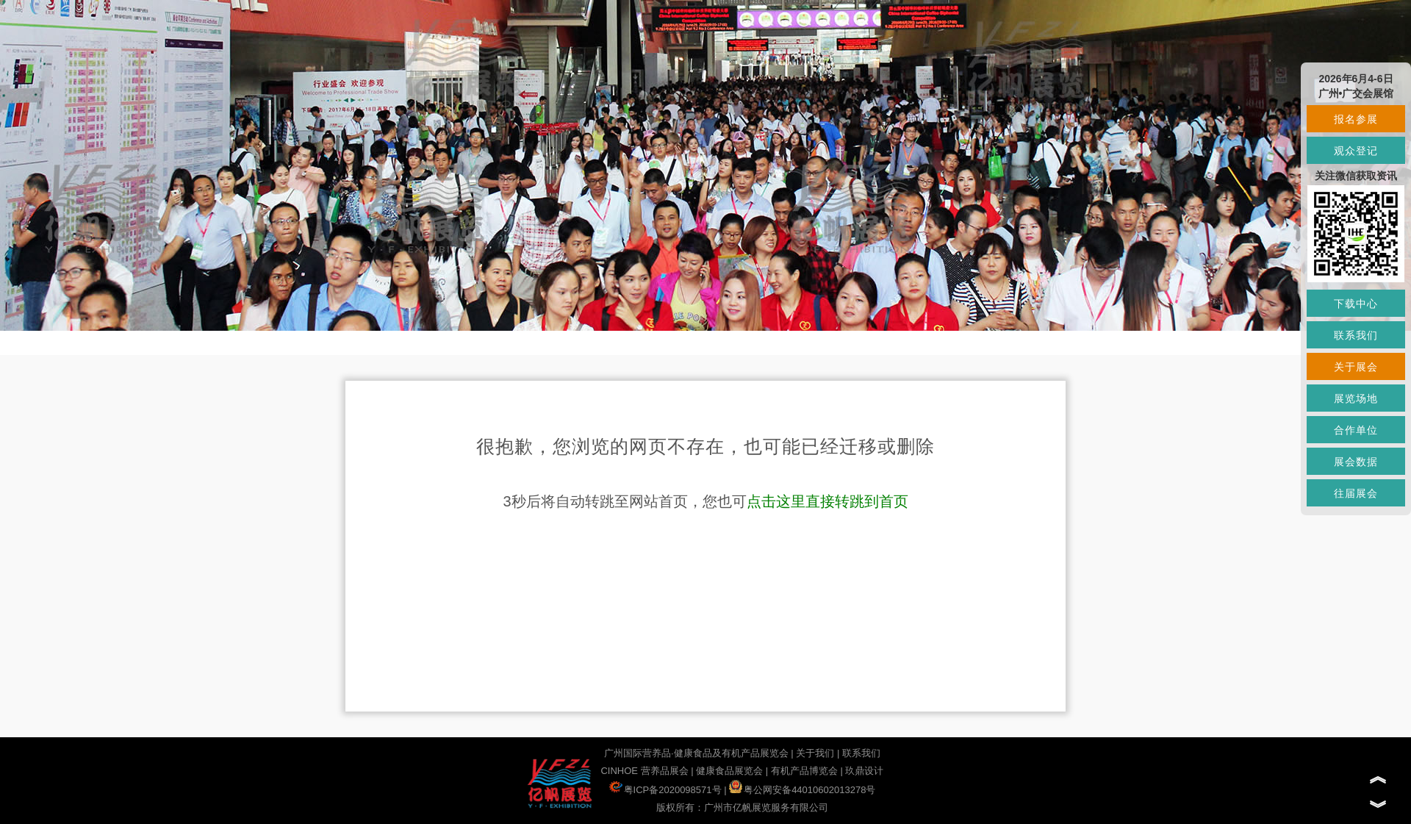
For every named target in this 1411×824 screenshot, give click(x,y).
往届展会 (1356, 493)
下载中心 (1356, 303)
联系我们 (861, 753)
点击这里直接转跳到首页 (827, 501)
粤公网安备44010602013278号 (802, 789)
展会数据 (1356, 461)
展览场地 (1356, 398)
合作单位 (1356, 430)
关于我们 (815, 753)
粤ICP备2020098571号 (665, 789)
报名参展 (1356, 119)
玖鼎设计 (864, 770)
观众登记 (1356, 151)
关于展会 (1356, 367)
